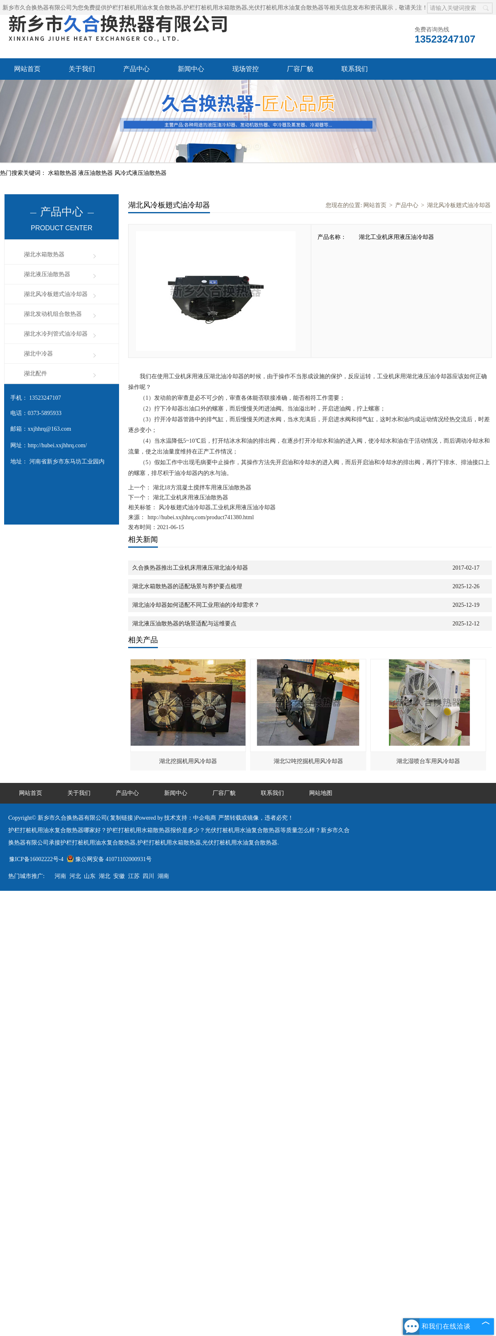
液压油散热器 (96, 173)
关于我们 (82, 68)
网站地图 (320, 793)
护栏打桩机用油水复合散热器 (144, 8)
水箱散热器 (63, 173)
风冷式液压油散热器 (140, 173)
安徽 (119, 876)
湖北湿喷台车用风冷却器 (428, 761)
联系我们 (354, 68)
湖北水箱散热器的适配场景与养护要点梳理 (187, 586)
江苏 (134, 876)
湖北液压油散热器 (47, 274)
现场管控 (245, 68)
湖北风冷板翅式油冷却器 (56, 294)
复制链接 (121, 818)
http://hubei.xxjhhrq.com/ (57, 445)
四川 (148, 876)
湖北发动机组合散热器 (53, 314)
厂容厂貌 (300, 68)
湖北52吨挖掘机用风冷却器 (308, 761)
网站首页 (27, 68)
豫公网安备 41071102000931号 (109, 859)
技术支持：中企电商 (190, 818)
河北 (75, 876)
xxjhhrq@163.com (49, 429)
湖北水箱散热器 (44, 254)
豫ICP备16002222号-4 (36, 859)
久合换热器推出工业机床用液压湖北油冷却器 (190, 568)
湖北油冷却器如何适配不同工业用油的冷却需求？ (196, 605)
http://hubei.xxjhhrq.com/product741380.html (201, 517)
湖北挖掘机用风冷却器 (188, 761)
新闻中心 (191, 68)
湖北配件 (35, 373)
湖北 (104, 876)
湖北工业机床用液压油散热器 (189, 497)
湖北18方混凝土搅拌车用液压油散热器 (201, 487)
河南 (60, 876)
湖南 (163, 876)
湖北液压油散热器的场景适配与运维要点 (184, 623)
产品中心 (136, 68)
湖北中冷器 (38, 354)
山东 (89, 876)
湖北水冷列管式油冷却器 (56, 334)
